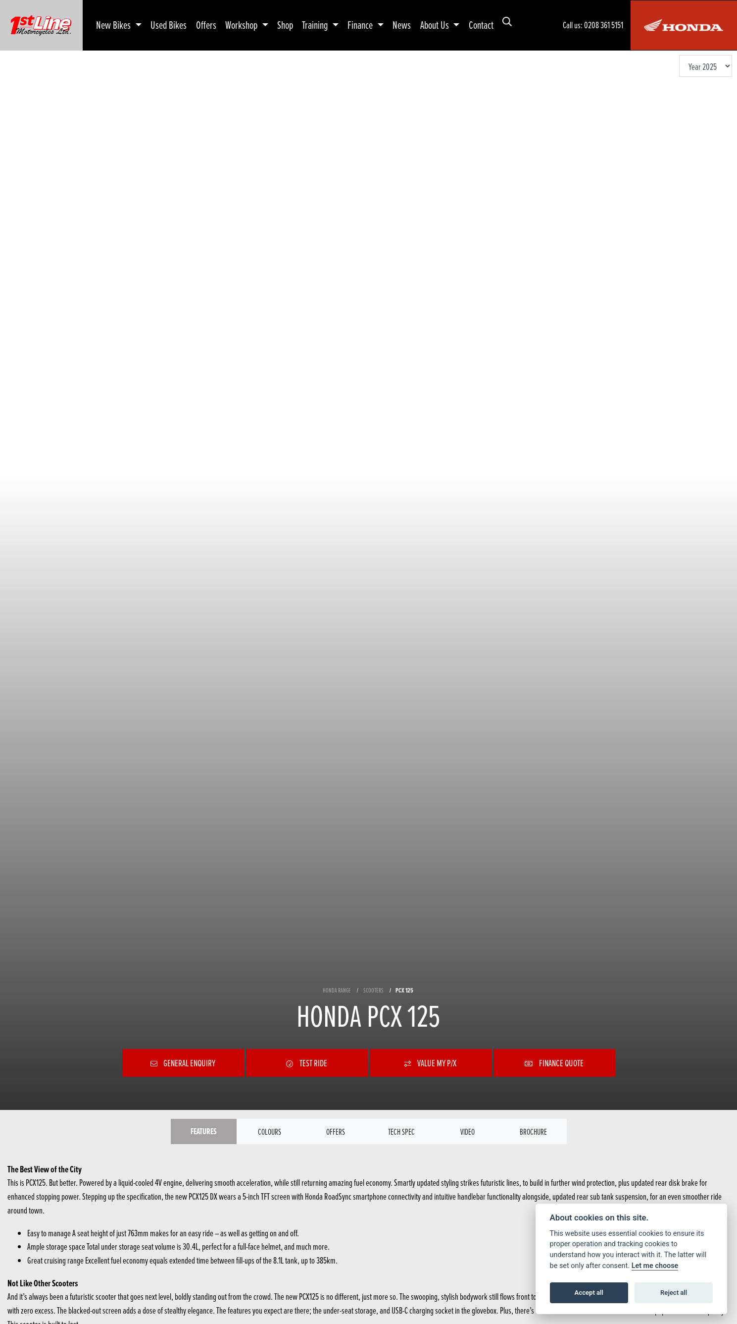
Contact (481, 24)
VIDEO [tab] (467, 1132)
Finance (361, 24)
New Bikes (114, 24)
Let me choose (655, 1266)
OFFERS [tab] (335, 1132)
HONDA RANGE (337, 989)
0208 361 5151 (603, 25)
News (402, 24)
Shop (285, 24)
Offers (206, 24)
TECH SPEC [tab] (402, 1132)
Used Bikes (168, 24)
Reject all (673, 1292)
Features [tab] (203, 1132)
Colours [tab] (269, 1132)
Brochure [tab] (533, 1132)
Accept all (589, 1292)
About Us (435, 24)
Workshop (242, 24)
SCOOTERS (373, 989)
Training (316, 24)
